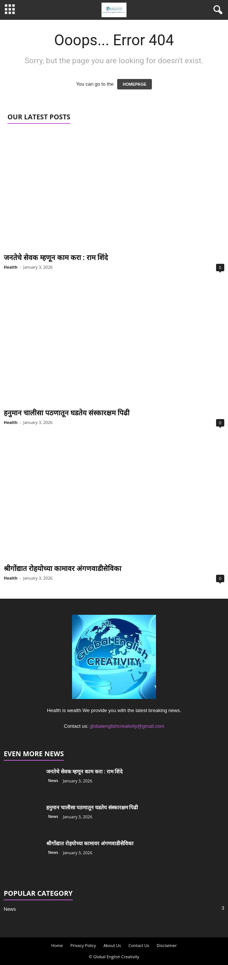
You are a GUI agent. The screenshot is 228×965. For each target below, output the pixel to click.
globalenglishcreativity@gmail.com (127, 726)
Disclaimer (167, 945)
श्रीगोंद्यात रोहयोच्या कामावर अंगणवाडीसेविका (62, 568)
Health (11, 267)
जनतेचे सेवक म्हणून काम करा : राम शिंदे (56, 257)
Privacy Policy (83, 945)
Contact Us (138, 945)
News (53, 780)
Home (57, 945)
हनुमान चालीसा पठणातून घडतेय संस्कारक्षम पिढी (66, 413)
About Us (112, 945)
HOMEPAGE (134, 84)
